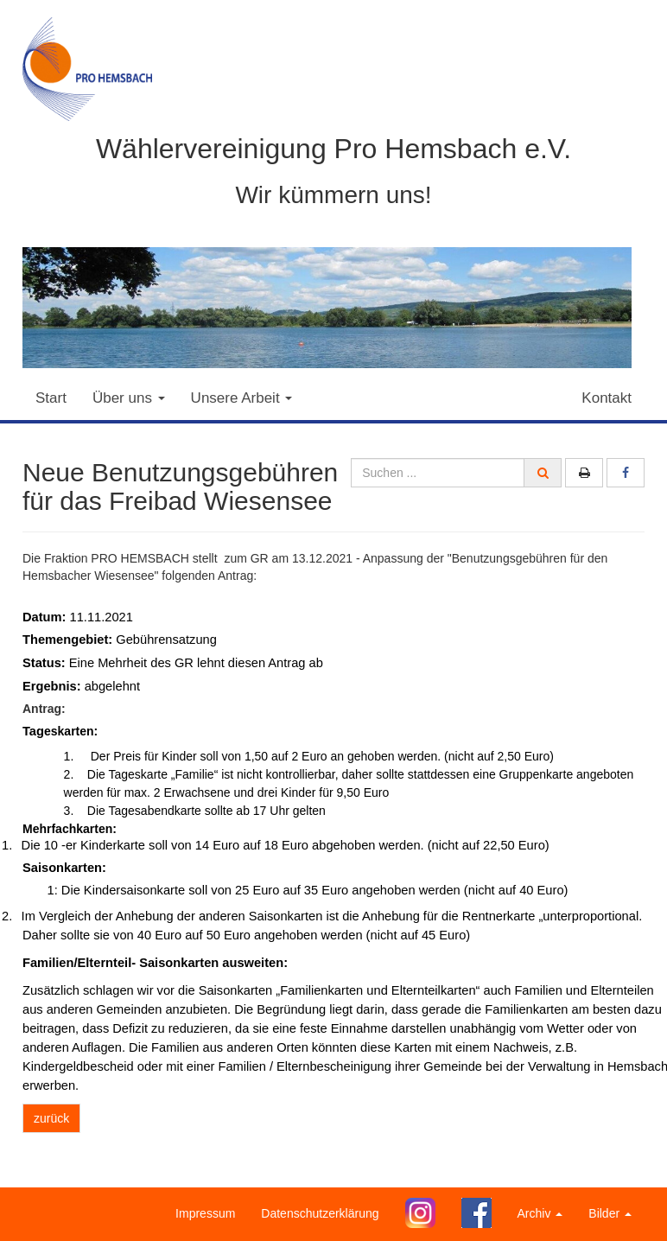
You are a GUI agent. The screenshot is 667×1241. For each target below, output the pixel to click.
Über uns (128, 398)
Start (51, 398)
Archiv (540, 1213)
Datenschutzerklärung (319, 1213)
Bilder (610, 1213)
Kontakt (606, 398)
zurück (51, 1118)
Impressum (205, 1213)
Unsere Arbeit (242, 398)
